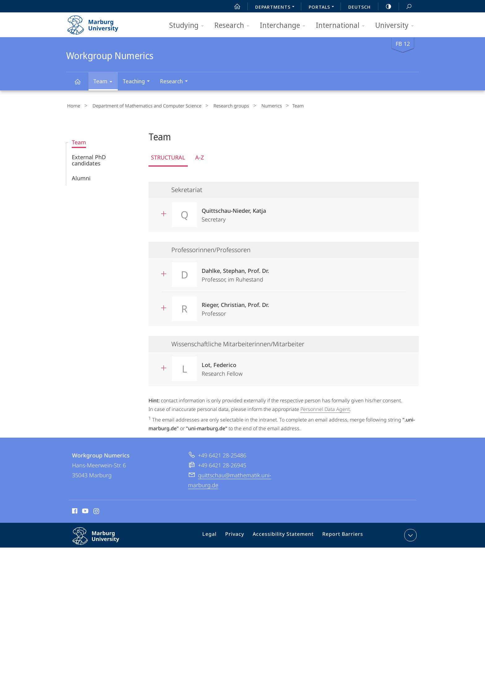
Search (405, 6)
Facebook (74, 510)
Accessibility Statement (285, 534)
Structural (168, 156)
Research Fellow (222, 366)
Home (72, 105)
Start (234, 6)
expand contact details (409, 533)
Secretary (234, 211)
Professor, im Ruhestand (235, 271)
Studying (188, 25)
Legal (217, 534)
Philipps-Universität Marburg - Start (99, 23)
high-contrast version (385, 6)
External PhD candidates (89, 158)
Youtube (84, 510)
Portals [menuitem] (323, 7)
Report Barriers (341, 534)
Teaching (138, 81)
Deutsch (359, 7)
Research (233, 25)
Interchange (284, 25)
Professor (235, 305)
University (396, 25)
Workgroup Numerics (81, 84)
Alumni (81, 176)
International (342, 25)
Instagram (97, 510)
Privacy (240, 534)
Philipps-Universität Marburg (102, 539)
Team (104, 82)
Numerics (258, 105)
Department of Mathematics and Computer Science (141, 105)
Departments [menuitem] (276, 7)
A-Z (199, 156)
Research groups (222, 105)
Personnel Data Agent (325, 407)
